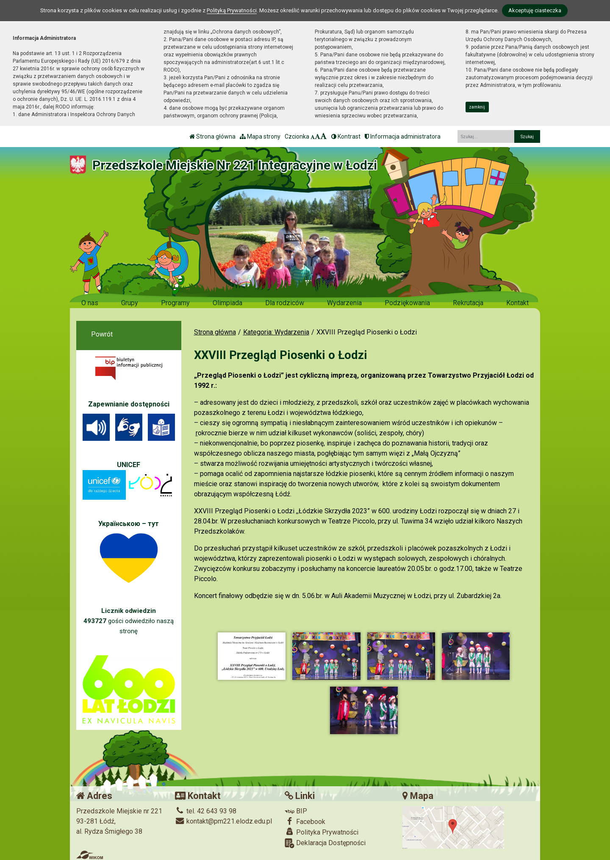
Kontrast (345, 136)
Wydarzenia (344, 303)
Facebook (305, 820)
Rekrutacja (468, 303)
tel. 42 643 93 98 (205, 810)
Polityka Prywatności (321, 831)
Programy (175, 303)
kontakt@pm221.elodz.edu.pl (223, 820)
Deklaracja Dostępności (325, 842)
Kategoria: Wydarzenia (276, 332)
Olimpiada (227, 303)
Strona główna (212, 136)
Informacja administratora (403, 136)
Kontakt (517, 303)
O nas (89, 303)
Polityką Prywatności (232, 10)
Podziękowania (407, 303)
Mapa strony (260, 136)
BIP (296, 810)
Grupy (129, 303)
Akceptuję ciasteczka (534, 10)
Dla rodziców (284, 303)
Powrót (102, 334)
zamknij (477, 107)
